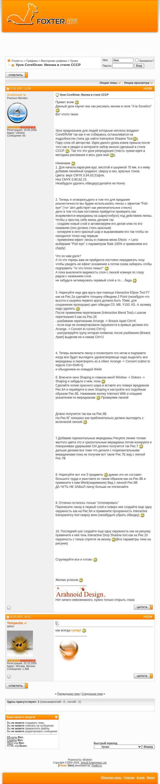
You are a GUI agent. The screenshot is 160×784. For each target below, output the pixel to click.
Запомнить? (144, 60)
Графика (32, 60)
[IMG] (10, 743)
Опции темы (108, 82)
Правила (24, 54)
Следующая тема (92, 693)
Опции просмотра (136, 82)
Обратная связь (111, 777)
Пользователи (76, 54)
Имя (104, 60)
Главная (129, 777)
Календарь (132, 54)
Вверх (151, 777)
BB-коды (12, 737)
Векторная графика (54, 60)
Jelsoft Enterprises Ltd (93, 762)
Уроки (74, 60)
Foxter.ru (17, 60)
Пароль (107, 65)
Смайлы (12, 740)
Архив (141, 777)
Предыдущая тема (68, 693)
